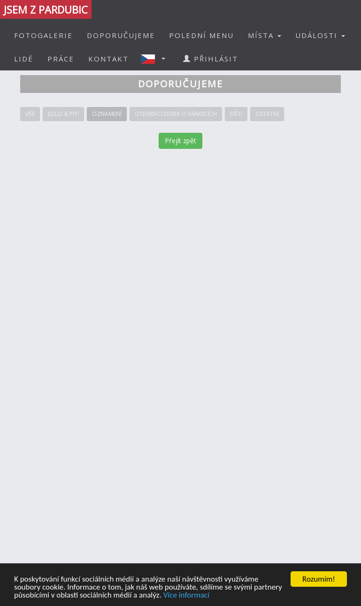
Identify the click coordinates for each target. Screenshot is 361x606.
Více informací (186, 595)
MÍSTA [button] (264, 35)
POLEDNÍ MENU (201, 35)
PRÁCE (60, 58)
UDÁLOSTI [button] (320, 35)
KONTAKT (108, 58)
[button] (156, 58)
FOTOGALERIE (43, 35)
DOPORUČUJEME (121, 35)
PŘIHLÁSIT (210, 58)
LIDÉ (23, 58)
